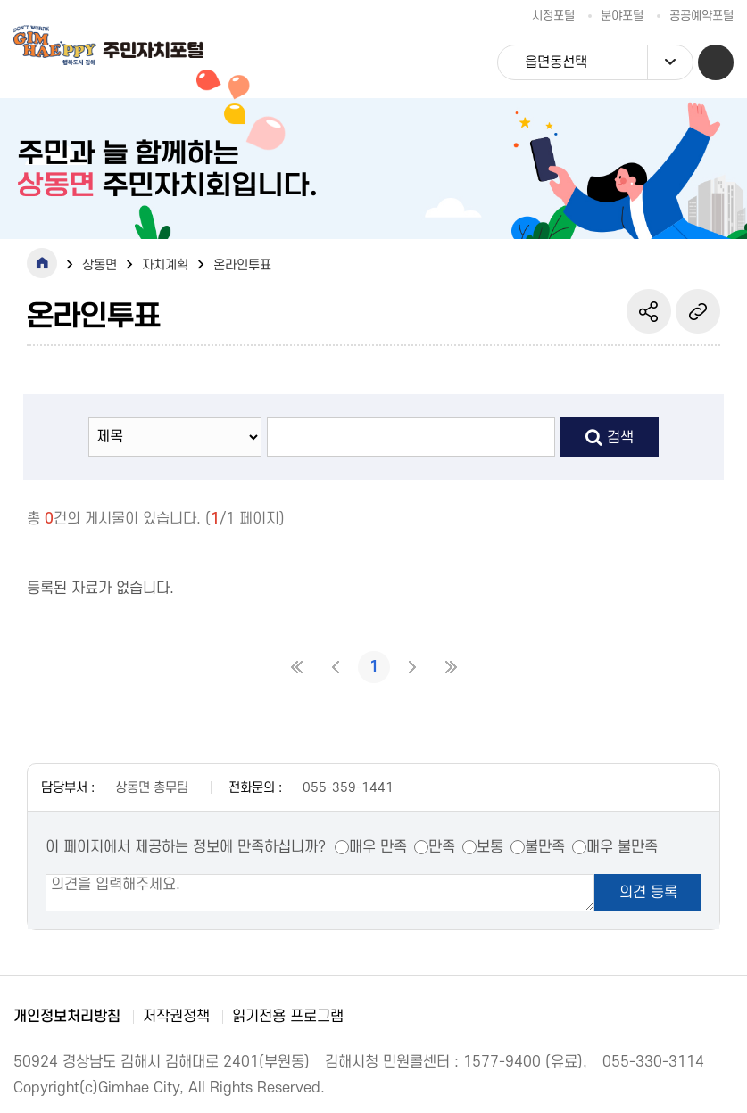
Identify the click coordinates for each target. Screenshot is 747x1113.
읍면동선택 (609, 62)
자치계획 (165, 265)
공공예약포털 (701, 15)
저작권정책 (176, 1017)
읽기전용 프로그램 (288, 1017)
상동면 (99, 265)
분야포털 (622, 15)
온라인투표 (242, 265)
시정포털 (553, 15)
